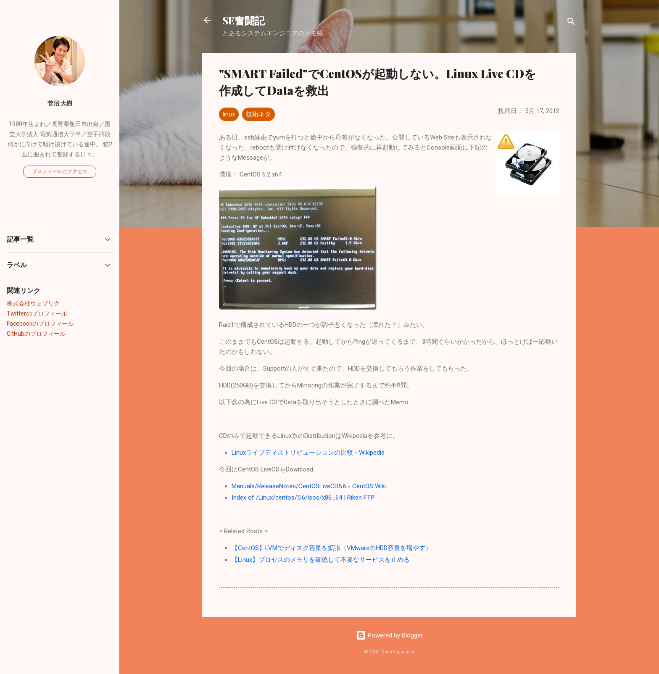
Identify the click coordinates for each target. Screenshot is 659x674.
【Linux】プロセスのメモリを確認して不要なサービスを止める (321, 559)
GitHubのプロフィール (36, 333)
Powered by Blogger (389, 635)
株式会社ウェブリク (33, 303)
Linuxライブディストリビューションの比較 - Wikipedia (308, 452)
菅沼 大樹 (59, 103)
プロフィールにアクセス (59, 171)
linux (229, 114)
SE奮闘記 (243, 20)
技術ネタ (258, 114)
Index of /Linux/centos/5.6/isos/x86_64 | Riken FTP (303, 497)
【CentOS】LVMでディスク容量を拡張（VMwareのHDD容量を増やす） (332, 548)
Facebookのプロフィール (40, 323)
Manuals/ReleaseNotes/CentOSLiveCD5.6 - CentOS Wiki (309, 486)
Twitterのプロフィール (37, 313)
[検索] (571, 23)
